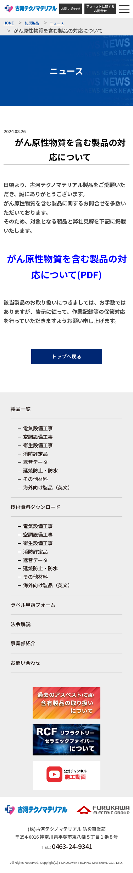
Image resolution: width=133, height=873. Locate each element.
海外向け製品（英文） (48, 487)
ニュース (57, 23)
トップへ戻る (67, 356)
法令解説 (21, 624)
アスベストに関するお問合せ (100, 8)
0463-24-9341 (72, 846)
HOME (9, 23)
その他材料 (35, 478)
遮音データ (35, 461)
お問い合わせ (70, 8)
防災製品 (32, 23)
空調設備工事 (38, 436)
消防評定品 (35, 453)
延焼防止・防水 (40, 470)
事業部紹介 (23, 643)
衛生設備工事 (38, 445)
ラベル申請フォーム (33, 604)
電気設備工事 (38, 428)
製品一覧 (21, 408)
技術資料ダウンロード (35, 506)
